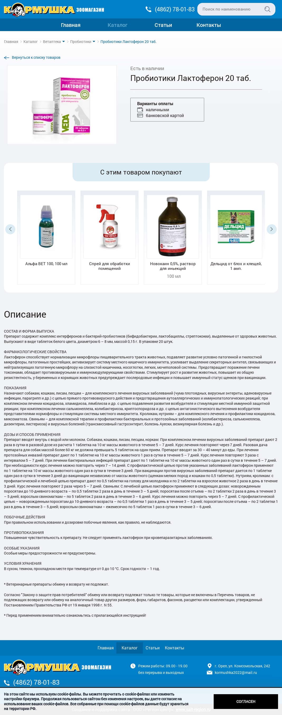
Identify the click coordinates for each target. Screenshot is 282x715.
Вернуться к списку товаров (36, 57)
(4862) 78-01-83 (175, 9)
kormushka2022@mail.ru (236, 672)
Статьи (163, 24)
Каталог (117, 24)
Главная (70, 24)
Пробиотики (80, 41)
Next (272, 229)
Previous (10, 229)
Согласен (245, 701)
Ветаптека (52, 41)
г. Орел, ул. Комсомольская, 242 (242, 665)
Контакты (209, 24)
